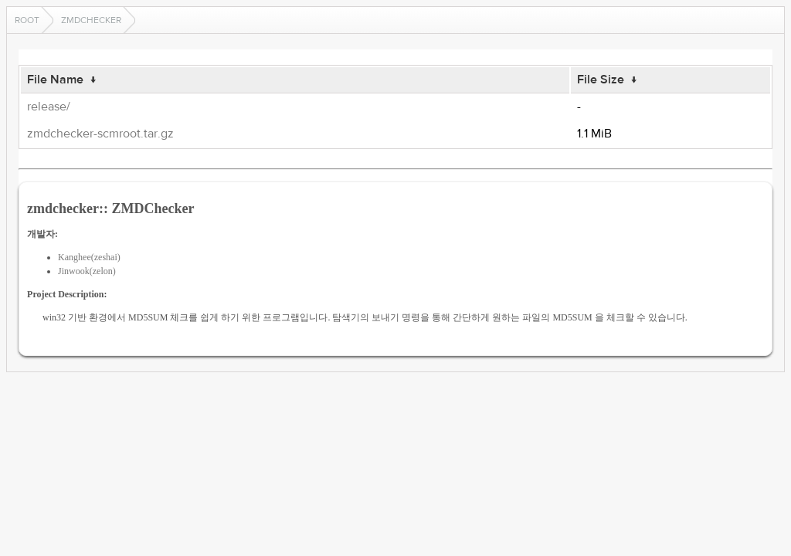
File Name (55, 79)
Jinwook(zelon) (87, 271)
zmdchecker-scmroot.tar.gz (100, 133)
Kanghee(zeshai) (89, 257)
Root (27, 20)
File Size (600, 79)
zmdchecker (91, 20)
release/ (48, 106)
